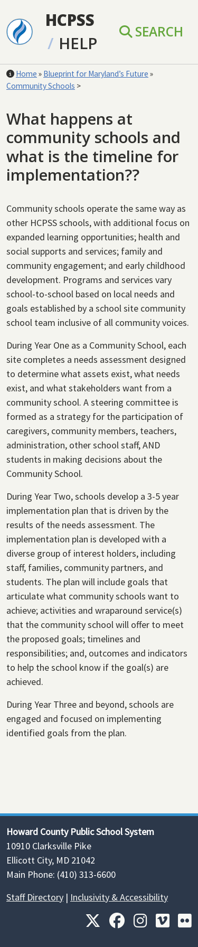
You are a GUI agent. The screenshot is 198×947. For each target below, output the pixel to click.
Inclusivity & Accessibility (119, 897)
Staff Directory (34, 897)
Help (78, 43)
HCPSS (70, 20)
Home (26, 74)
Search (151, 31)
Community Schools (40, 86)
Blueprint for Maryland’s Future (95, 74)
